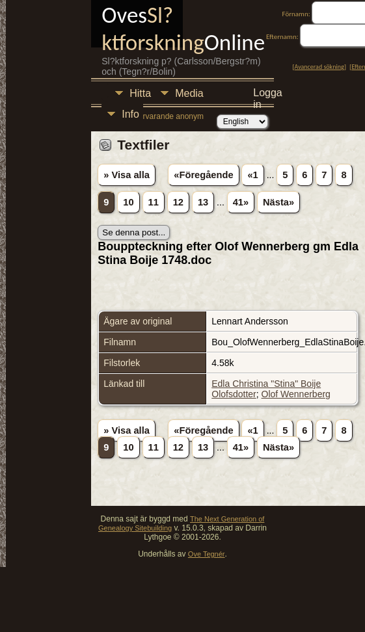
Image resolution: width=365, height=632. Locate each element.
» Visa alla (126, 175)
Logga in (267, 94)
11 (153, 202)
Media (189, 93)
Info (130, 114)
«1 (252, 175)
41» (241, 202)
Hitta (140, 93)
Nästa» (278, 202)
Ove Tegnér (206, 554)
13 (203, 202)
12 (178, 202)
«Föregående (203, 175)
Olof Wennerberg (296, 394)
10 (128, 202)
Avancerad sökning (319, 66)
